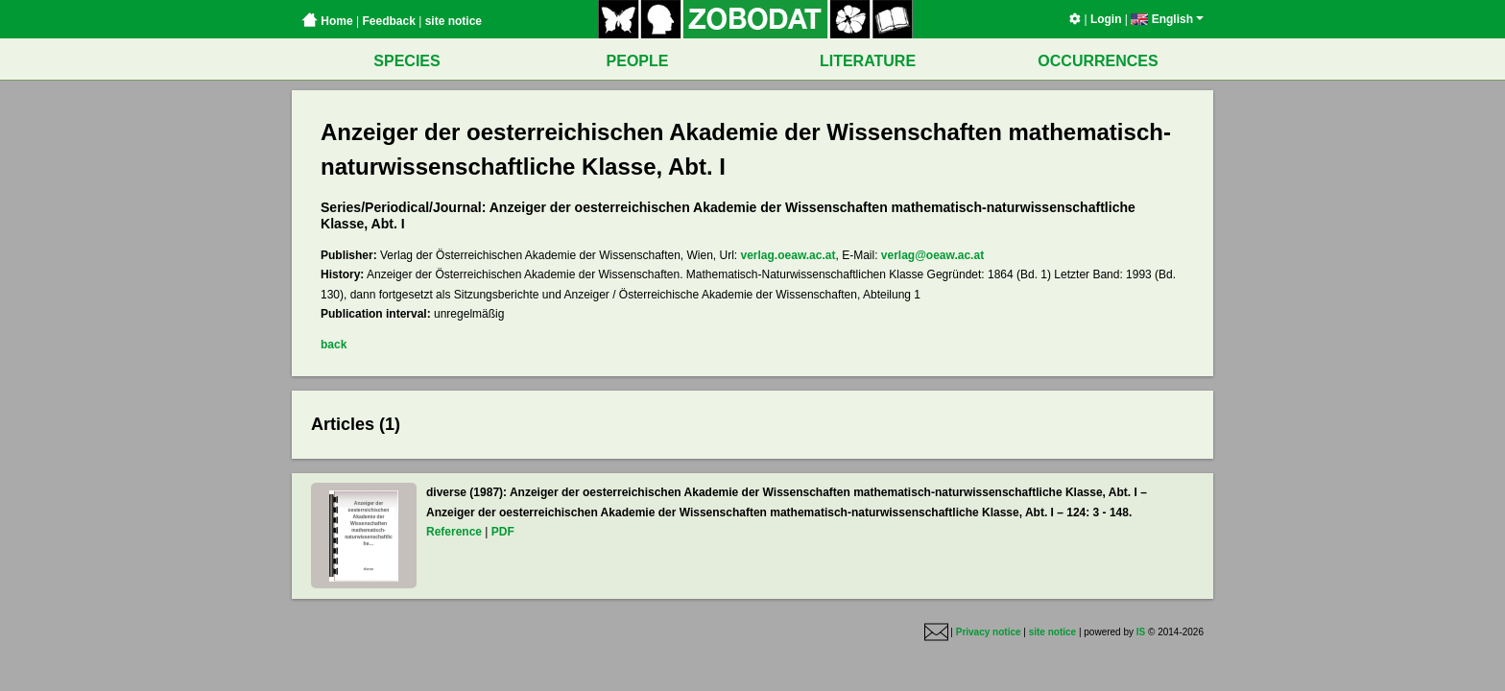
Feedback (388, 21)
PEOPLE (638, 61)
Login (1106, 19)
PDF (502, 531)
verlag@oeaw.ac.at (932, 255)
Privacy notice (988, 632)
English (1167, 19)
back (333, 344)
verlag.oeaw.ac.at (788, 255)
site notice (453, 21)
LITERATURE (868, 61)
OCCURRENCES (1098, 61)
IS (1140, 632)
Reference (454, 531)
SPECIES (406, 61)
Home (327, 21)
